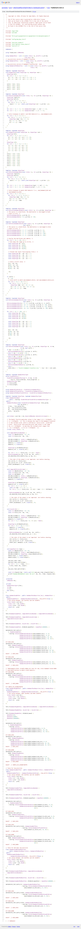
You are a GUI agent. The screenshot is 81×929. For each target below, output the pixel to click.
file (34, 11)
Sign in (77, 2)
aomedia (5, 8)
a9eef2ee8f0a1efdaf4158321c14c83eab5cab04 (28, 8)
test (48, 8)
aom (10, 8)
